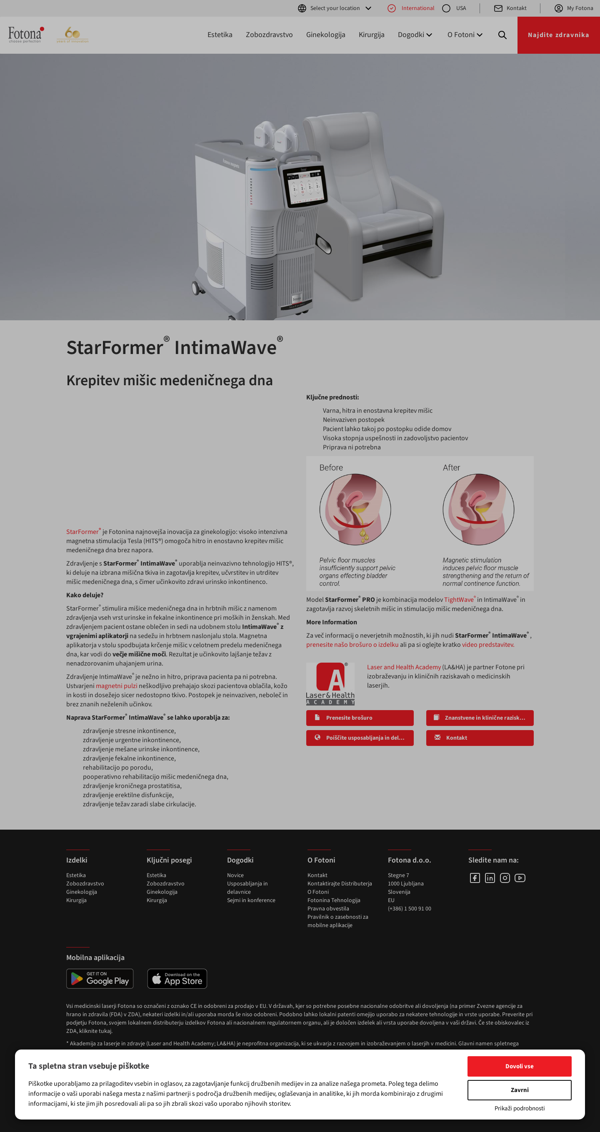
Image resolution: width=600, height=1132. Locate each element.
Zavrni (520, 1090)
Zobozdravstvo (269, 35)
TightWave (460, 599)
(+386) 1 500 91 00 (409, 909)
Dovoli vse (519, 1066)
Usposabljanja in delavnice (247, 888)
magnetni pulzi (117, 686)
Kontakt (510, 8)
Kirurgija (372, 35)
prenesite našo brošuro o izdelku (352, 644)
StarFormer (84, 531)
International (411, 8)
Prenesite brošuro (342, 718)
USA (453, 8)
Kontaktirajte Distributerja (340, 884)
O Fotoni (318, 892)
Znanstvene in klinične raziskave (480, 718)
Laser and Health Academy (404, 667)
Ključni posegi (169, 860)
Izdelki (77, 860)
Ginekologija (325, 35)
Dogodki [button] (416, 35)
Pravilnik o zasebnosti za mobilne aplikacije (338, 921)
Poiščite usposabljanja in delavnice (363, 738)
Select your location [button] (335, 8)
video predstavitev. (488, 644)
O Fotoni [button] (466, 35)
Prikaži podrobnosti (520, 1108)
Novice (235, 875)
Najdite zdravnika (559, 35)
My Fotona (573, 8)
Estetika (220, 35)
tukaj (105, 1031)
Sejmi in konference (251, 900)
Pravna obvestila (328, 909)
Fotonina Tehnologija (334, 900)
